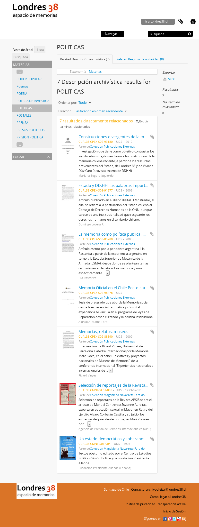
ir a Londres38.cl (156, 21)
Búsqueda (20, 57)
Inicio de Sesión (174, 511)
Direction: (65, 111)
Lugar (18, 156)
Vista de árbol (23, 50)
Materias (95, 71)
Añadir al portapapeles (152, 136)
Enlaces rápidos (193, 22)
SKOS (169, 79)
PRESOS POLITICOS (30, 130)
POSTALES (24, 115)
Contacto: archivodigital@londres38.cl (158, 489)
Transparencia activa (171, 504)
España (18, 175)
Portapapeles (181, 22)
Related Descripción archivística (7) (85, 59)
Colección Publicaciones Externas (112, 146)
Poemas (22, 86)
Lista (40, 50)
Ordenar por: (67, 102)
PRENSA (22, 122)
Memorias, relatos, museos (103, 331)
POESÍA (22, 93)
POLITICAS (24, 108)
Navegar (111, 34)
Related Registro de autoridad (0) (140, 59)
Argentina (20, 169)
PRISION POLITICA (30, 137)
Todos (17, 163)
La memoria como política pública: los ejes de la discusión (131, 234)
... (19, 72)
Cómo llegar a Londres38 (168, 497)
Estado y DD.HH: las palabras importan (114, 185)
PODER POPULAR (29, 79)
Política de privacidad (140, 504)
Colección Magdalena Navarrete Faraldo (117, 395)
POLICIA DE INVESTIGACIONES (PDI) (42, 101)
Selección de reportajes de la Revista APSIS (117, 385)
